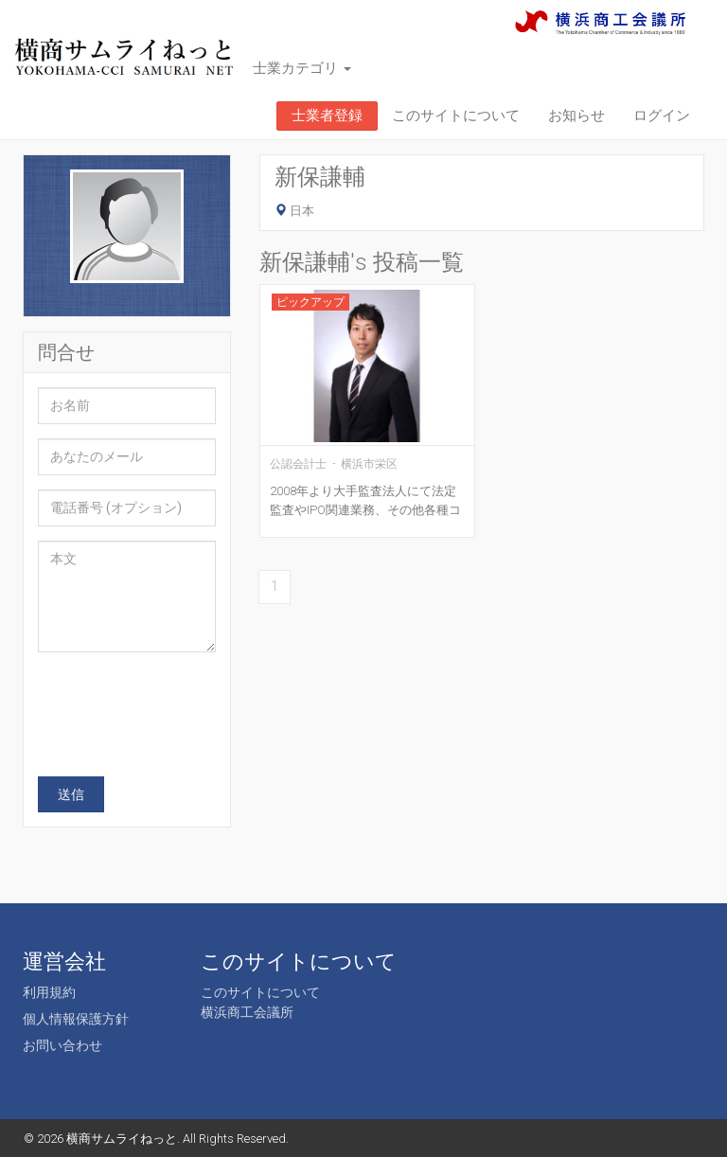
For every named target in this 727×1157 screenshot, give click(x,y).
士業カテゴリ (302, 68)
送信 (71, 794)
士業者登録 (327, 115)
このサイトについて (456, 115)
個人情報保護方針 (76, 1018)
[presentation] (182, 703)
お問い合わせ (62, 1045)
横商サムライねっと (121, 1138)
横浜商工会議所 (247, 1012)
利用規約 (49, 992)
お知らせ (576, 115)
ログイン (661, 115)
